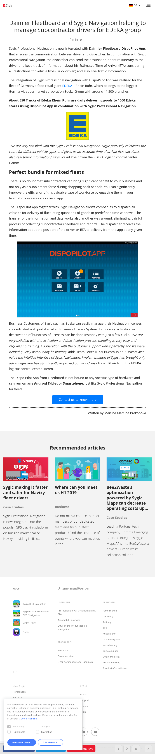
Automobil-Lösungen (69, 619)
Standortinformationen (115, 668)
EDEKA (67, 85)
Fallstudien (63, 650)
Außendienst (109, 633)
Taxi (105, 627)
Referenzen (19, 691)
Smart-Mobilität (111, 656)
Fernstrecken (110, 610)
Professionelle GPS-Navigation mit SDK (77, 612)
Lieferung (108, 616)
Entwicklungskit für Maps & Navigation (72, 627)
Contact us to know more (78, 399)
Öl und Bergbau (111, 639)
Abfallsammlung (111, 662)
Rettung (107, 622)
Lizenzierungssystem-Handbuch (75, 661)
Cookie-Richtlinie (28, 718)
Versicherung (110, 645)
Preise (83, 694)
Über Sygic (19, 686)
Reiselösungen (111, 650)
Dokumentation (66, 656)
